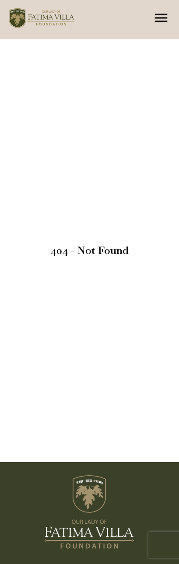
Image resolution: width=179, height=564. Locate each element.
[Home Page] (51, 19)
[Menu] (161, 18)
